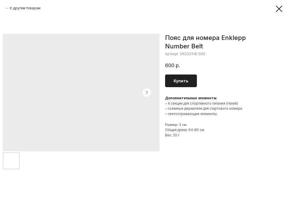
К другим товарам (25, 8)
